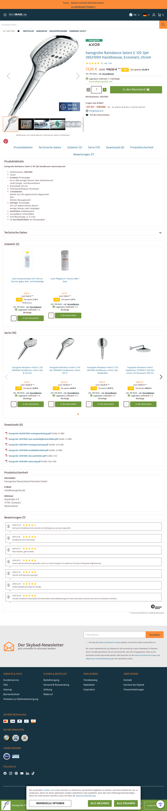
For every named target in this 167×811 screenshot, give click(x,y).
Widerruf (48, 694)
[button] (5, 15)
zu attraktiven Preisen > (83, 7)
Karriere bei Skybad (134, 684)
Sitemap (7, 689)
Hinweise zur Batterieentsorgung (20, 699)
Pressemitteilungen (134, 689)
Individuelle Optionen (50, 803)
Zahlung (47, 689)
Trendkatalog (90, 680)
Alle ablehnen (100, 803)
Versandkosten (108, 74)
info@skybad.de (96, 111)
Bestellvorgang (51, 680)
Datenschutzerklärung (85, 795)
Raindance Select (77, 31)
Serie (7, 333)
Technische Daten (15, 233)
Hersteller (28, 31)
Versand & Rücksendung (56, 684)
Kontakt (128, 680)
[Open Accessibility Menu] (160, 804)
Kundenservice (11, 680)
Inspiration (89, 689)
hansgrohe (41, 31)
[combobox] (79, 25)
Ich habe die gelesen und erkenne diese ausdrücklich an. (122, 642)
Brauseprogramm (58, 31)
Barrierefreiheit (11, 694)
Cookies (46, 790)
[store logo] (18, 14)
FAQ (5, 684)
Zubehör (9, 244)
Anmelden (154, 634)
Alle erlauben (126, 803)
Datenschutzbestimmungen (110, 642)
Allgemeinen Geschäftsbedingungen (100, 658)
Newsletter (89, 684)
